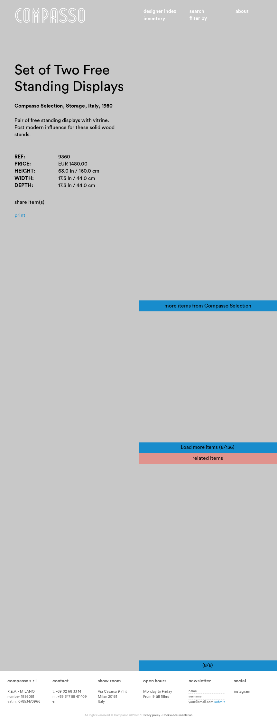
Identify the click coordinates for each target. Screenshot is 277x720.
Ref (18, 156)
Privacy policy (151, 715)
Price (21, 163)
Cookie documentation (177, 715)
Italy (101, 701)
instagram (242, 691)
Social (240, 681)
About (242, 11)
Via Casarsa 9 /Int (112, 691)
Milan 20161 (107, 696)
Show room (109, 681)
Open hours (154, 681)
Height (24, 171)
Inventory (154, 18)
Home (50, 15)
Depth (23, 185)
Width (23, 178)
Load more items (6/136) (208, 447)
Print (19, 215)
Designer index (159, 11)
